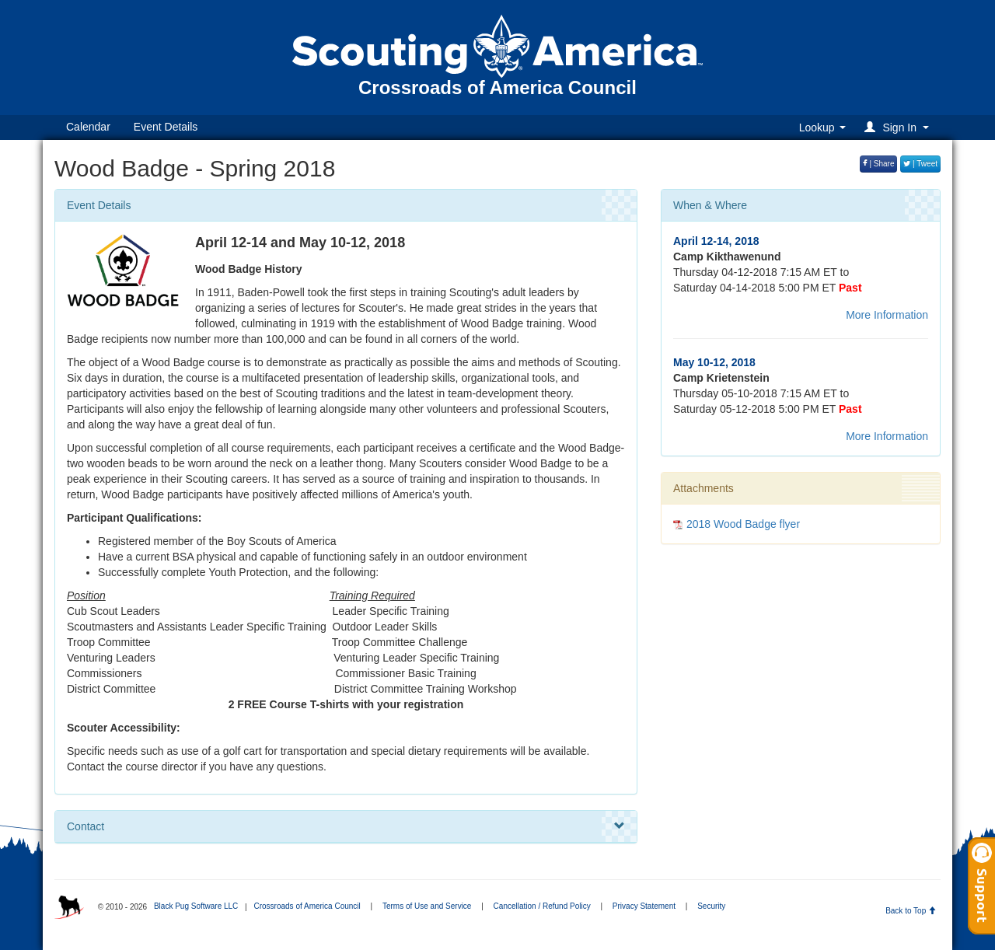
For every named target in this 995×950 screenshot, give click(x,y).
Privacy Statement (644, 906)
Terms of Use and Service (427, 906)
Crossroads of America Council (306, 906)
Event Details (165, 126)
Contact (346, 826)
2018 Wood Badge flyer (743, 524)
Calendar (88, 126)
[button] (899, 127)
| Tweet (920, 163)
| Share (879, 163)
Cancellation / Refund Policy (542, 906)
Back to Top (910, 910)
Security (711, 906)
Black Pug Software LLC (196, 906)
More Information (887, 315)
